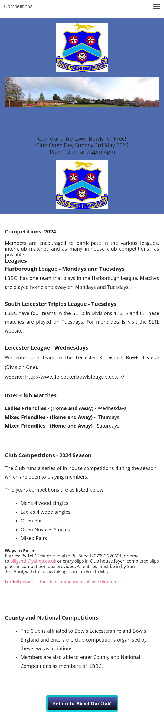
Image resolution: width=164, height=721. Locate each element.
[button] (156, 6)
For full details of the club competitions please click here (62, 582)
